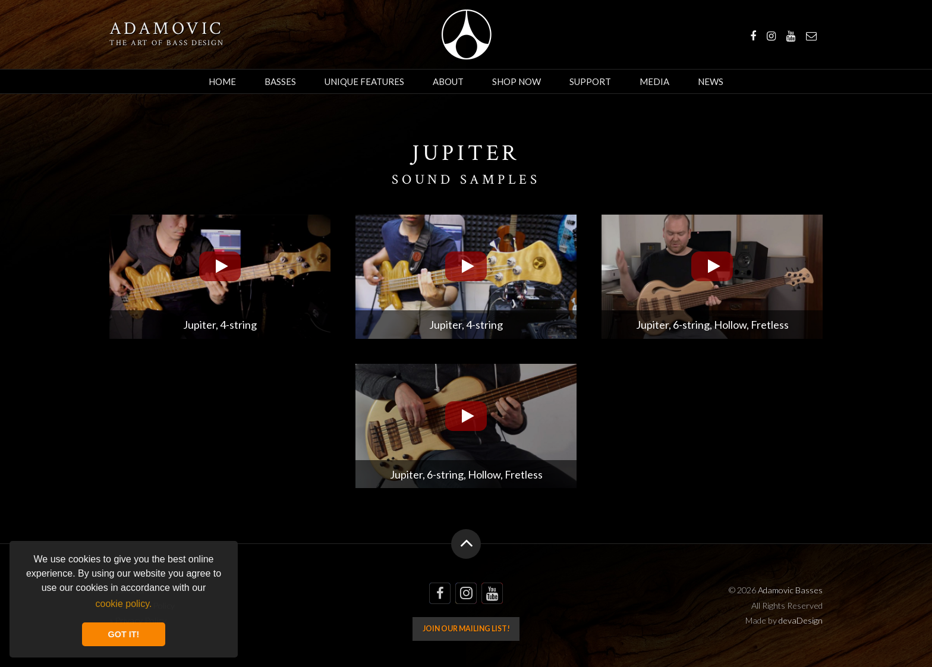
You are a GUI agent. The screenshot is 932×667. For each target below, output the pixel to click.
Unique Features (364, 81)
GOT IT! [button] (124, 634)
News (710, 81)
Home (222, 81)
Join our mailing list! (466, 628)
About (448, 81)
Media (654, 81)
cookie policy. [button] (124, 604)
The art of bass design (166, 43)
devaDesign (801, 620)
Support (590, 81)
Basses (280, 81)
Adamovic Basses (466, 34)
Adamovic (166, 29)
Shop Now (516, 81)
